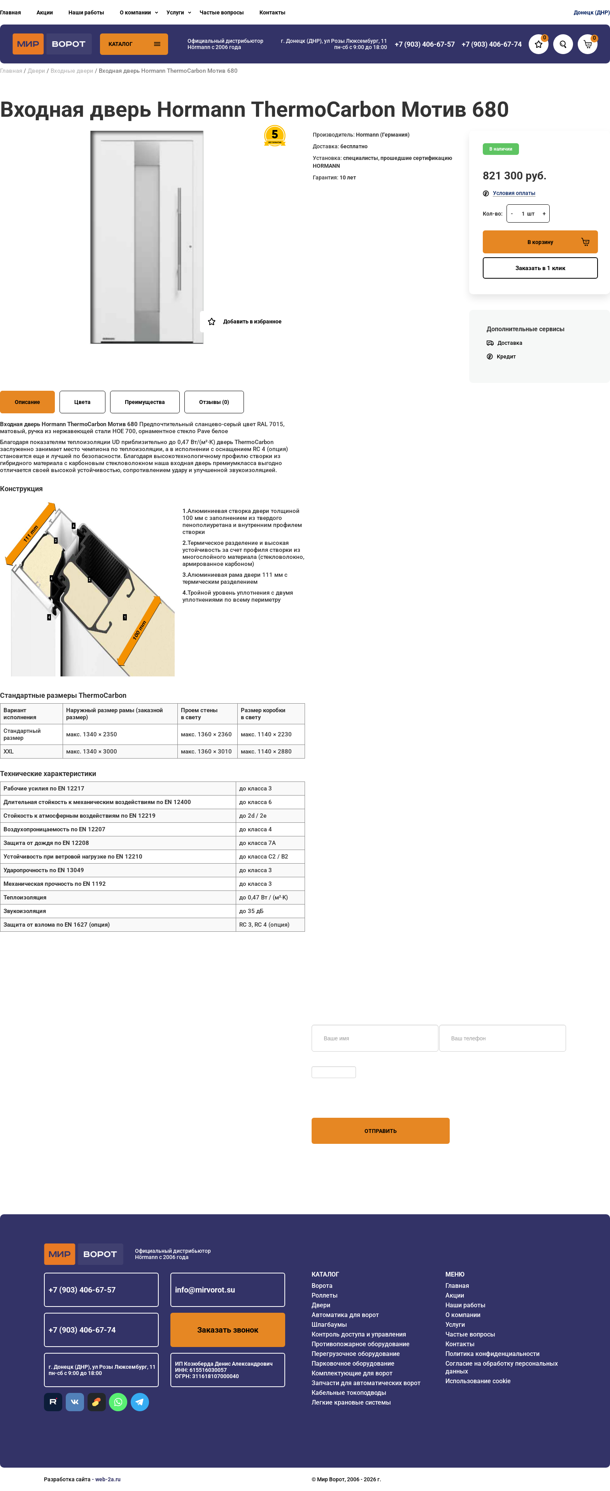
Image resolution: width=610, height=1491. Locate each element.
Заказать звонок (227, 1330)
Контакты (272, 12)
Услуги (175, 12)
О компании (135, 12)
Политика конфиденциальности (492, 1354)
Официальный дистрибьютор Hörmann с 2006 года (225, 44)
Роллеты (325, 1295)
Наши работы (86, 12)
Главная (10, 12)
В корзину (558, 242)
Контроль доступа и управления (359, 1334)
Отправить (381, 1131)
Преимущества (145, 402)
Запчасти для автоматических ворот (366, 1383)
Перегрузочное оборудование (356, 1354)
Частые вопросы (222, 12)
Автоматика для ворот (345, 1315)
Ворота (322, 1285)
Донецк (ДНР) (592, 12)
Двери (36, 70)
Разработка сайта (67, 1479)
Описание (27, 402)
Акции (45, 12)
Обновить (326, 1062)
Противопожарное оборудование (361, 1344)
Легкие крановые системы (351, 1402)
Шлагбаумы (329, 1324)
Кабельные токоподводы (349, 1392)
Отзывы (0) (214, 402)
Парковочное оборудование (353, 1363)
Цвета (82, 402)
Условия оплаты (514, 193)
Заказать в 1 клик (540, 268)
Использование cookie (478, 1381)
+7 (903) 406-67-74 (82, 1330)
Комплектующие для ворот (352, 1373)
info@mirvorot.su (205, 1289)
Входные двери (72, 70)
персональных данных (341, 1103)
